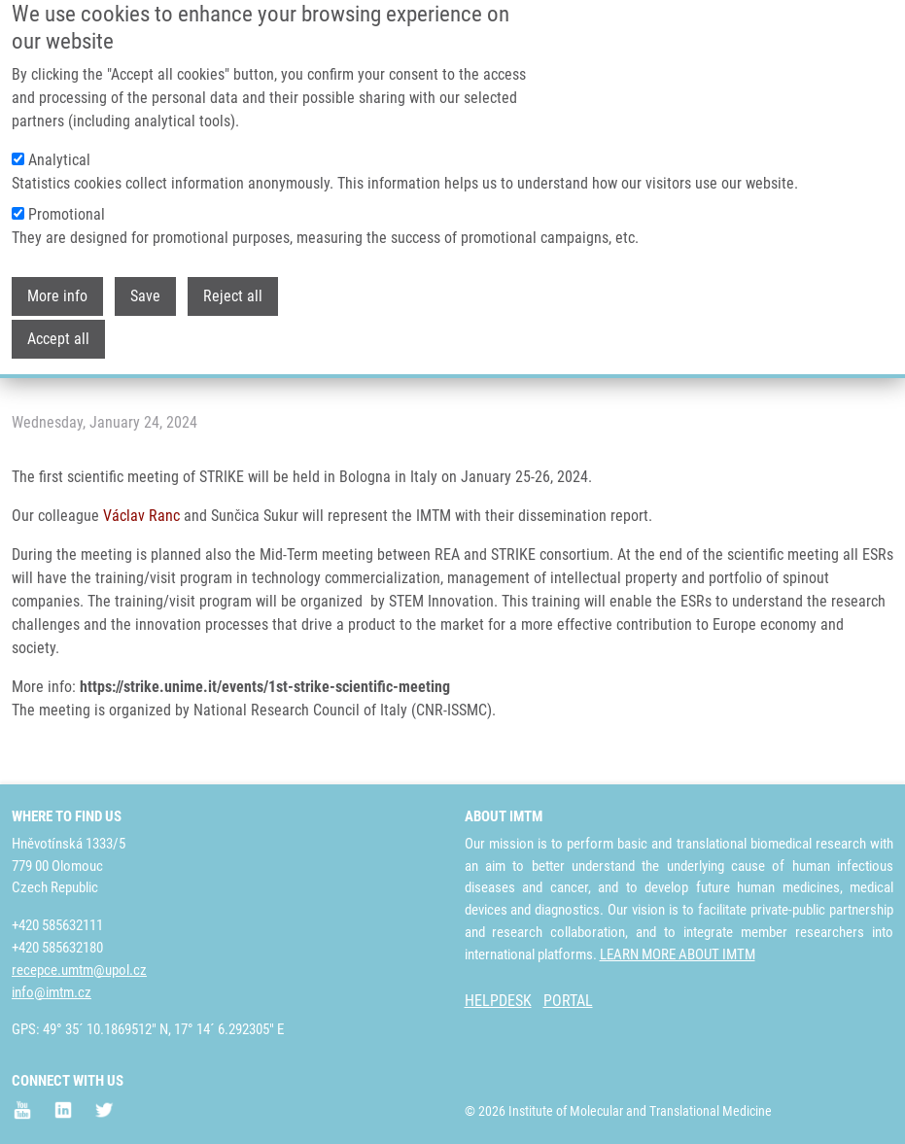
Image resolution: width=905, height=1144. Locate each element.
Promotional (66, 190)
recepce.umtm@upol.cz (79, 970)
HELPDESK (498, 1000)
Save (145, 271)
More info (57, 271)
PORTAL (568, 1000)
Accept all (58, 314)
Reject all (232, 271)
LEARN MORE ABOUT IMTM (677, 954)
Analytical (59, 135)
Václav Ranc (141, 515)
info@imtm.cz (51, 992)
